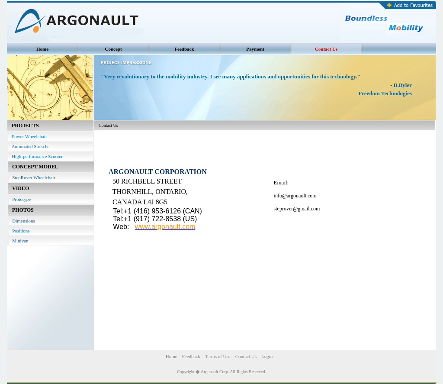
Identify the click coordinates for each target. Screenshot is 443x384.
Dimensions (22, 220)
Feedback (184, 49)
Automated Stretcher (29, 146)
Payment (255, 49)
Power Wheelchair (27, 136)
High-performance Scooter (35, 156)
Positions (19, 230)
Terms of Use (218, 356)
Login (267, 356)
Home (42, 49)
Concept (113, 49)
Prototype (20, 199)
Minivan (19, 240)
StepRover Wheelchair (32, 177)
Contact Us (326, 49)
